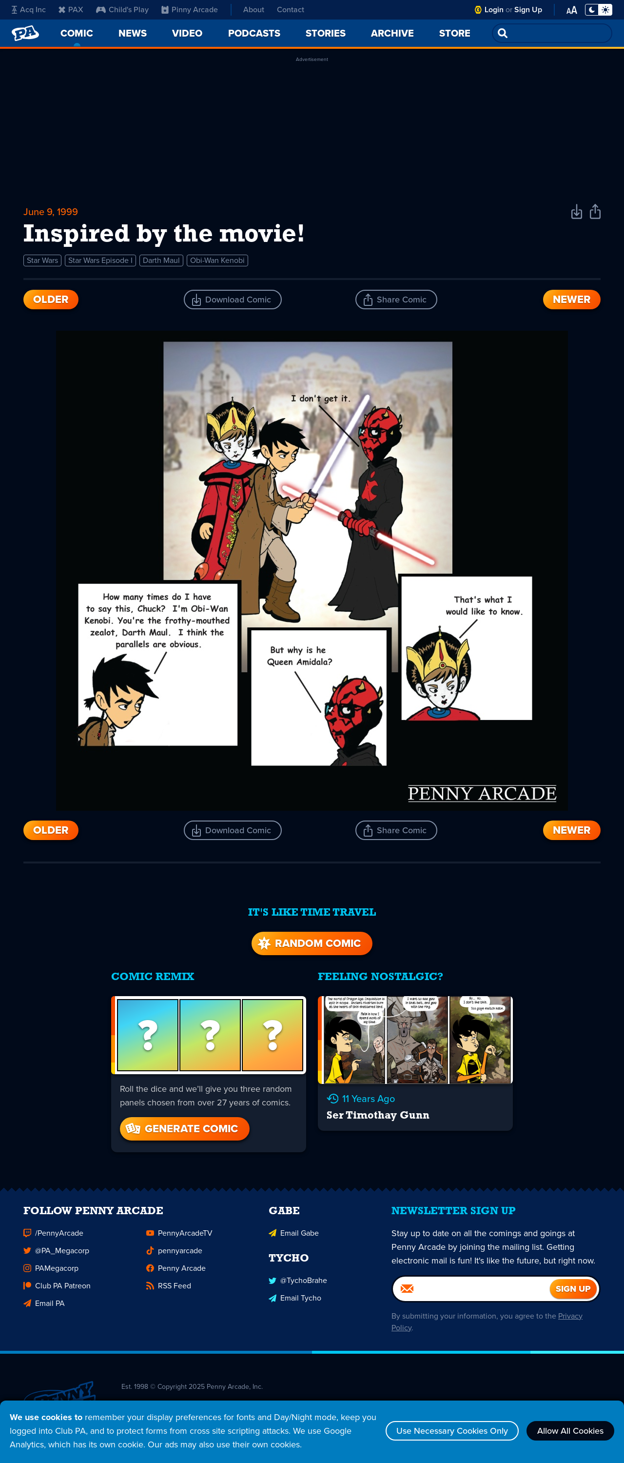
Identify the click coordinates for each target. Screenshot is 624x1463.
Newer (572, 299)
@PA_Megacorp (56, 1254)
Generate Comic (181, 1129)
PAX (70, 9)
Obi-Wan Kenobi (217, 260)
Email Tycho (295, 1301)
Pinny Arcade (189, 9)
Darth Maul (161, 260)
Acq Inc (29, 9)
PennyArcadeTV (179, 1237)
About (253, 9)
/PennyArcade (53, 1237)
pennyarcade (174, 1254)
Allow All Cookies (570, 1430)
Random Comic (308, 943)
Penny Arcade (176, 1272)
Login (494, 9)
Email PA (44, 1307)
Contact (290, 9)
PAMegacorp (50, 1272)
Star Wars (42, 260)
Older (51, 299)
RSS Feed (168, 1289)
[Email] (471, 1293)
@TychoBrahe (298, 1284)
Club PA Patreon (57, 1289)
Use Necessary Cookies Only (452, 1430)
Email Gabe (294, 1237)
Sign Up (528, 9)
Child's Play (122, 9)
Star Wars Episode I (100, 260)
